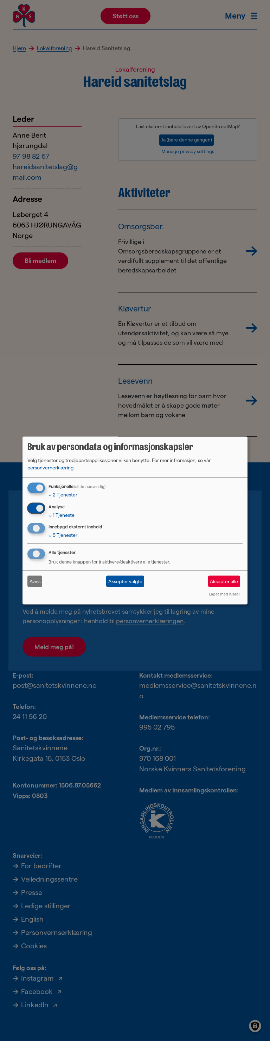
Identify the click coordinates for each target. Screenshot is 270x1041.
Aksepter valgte (125, 581)
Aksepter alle (224, 581)
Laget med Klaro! (224, 594)
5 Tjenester (63, 535)
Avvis (35, 581)
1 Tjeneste (62, 514)
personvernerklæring (50, 467)
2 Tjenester (63, 494)
